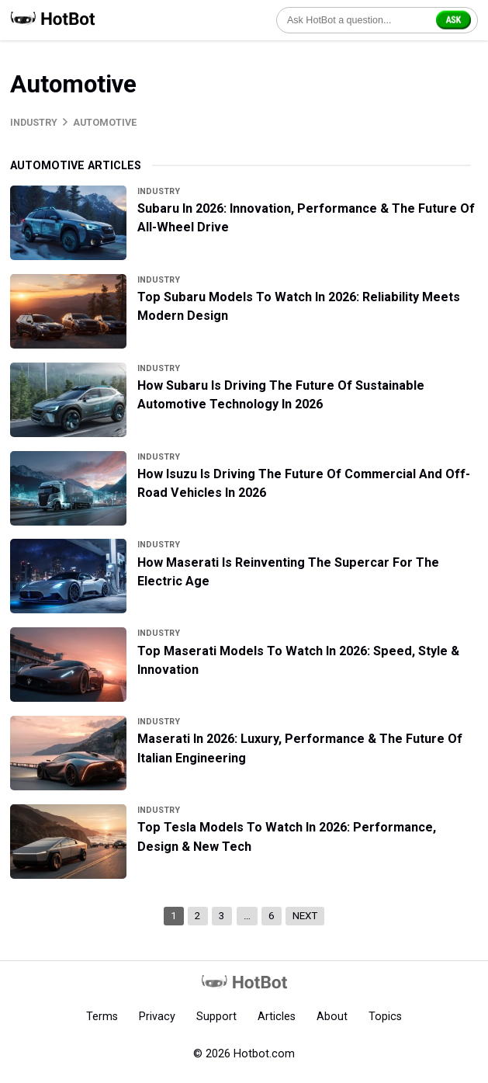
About (332, 1016)
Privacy (157, 1016)
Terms (102, 1016)
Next (304, 916)
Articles (277, 1016)
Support (216, 1016)
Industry (33, 122)
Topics (385, 1016)
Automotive (105, 122)
